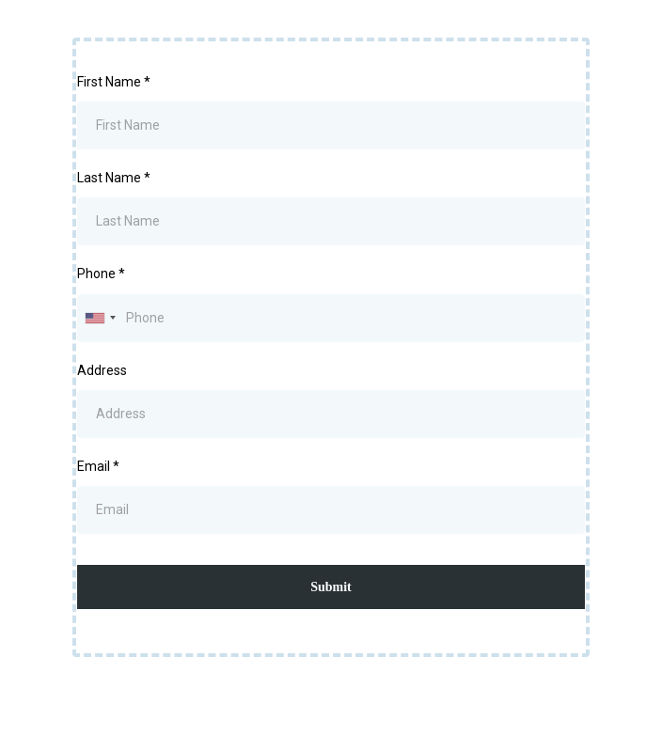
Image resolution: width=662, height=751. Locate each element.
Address (102, 370)
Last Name (113, 177)
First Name (113, 81)
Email (98, 466)
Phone (101, 273)
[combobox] (99, 318)
